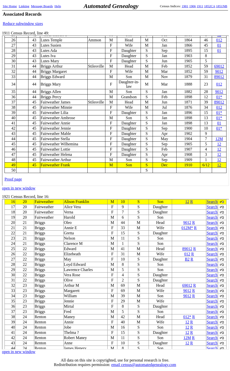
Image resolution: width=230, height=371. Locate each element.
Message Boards (42, 6)
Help (57, 6)
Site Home (10, 6)
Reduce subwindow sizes (23, 23)
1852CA (209, 6)
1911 (200, 6)
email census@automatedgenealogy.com (143, 365)
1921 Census (115, 274)
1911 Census (115, 110)
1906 (192, 6)
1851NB (221, 6)
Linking (24, 6)
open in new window (18, 188)
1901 (185, 6)
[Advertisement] (168, 18)
